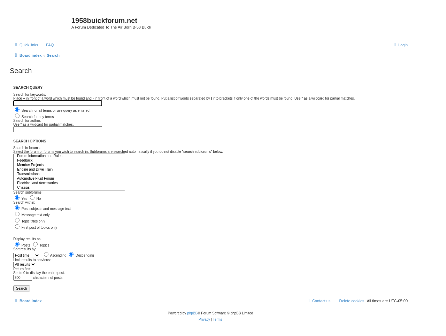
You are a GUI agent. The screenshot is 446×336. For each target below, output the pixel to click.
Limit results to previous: (32, 260)
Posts (22, 245)
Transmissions (69, 174)
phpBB (192, 313)
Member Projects (69, 165)
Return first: (22, 269)
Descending (81, 255)
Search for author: (27, 121)
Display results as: (27, 239)
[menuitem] (47, 45)
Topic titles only (30, 221)
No (35, 199)
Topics (41, 245)
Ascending (55, 255)
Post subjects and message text (43, 209)
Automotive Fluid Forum (69, 179)
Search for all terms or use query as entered (52, 110)
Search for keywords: (29, 94)
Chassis (69, 188)
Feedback (69, 160)
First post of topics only (36, 227)
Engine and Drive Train (69, 169)
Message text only (32, 215)
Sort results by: (25, 249)
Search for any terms (34, 117)
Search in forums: (26, 148)
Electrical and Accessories (69, 183)
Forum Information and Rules (69, 156)
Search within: (24, 202)
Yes (21, 199)
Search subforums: (28, 192)
